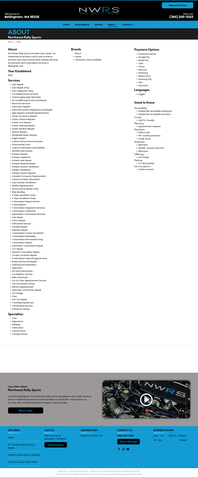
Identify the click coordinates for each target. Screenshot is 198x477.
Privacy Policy (62, 471)
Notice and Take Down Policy (112, 471)
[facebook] (119, 449)
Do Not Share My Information (78, 471)
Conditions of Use (95, 471)
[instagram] (123, 449)
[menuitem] (66, 24)
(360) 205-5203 (181, 17)
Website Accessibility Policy (131, 471)
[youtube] (128, 449)
